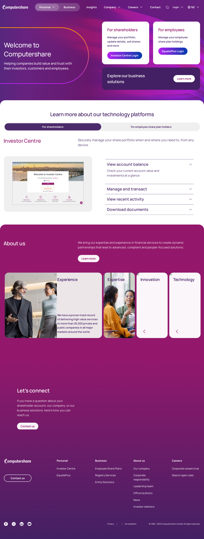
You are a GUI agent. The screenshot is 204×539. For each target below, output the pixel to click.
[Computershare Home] (17, 462)
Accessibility (130, 523)
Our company (141, 468)
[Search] (163, 7)
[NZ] (194, 7)
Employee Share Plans (108, 468)
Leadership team (143, 486)
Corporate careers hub (185, 468)
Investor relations (143, 506)
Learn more (184, 78)
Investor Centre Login (125, 55)
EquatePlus (63, 475)
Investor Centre (66, 468)
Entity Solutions (104, 482)
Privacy (110, 523)
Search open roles (183, 475)
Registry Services (105, 475)
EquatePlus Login (173, 51)
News (136, 500)
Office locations (142, 493)
